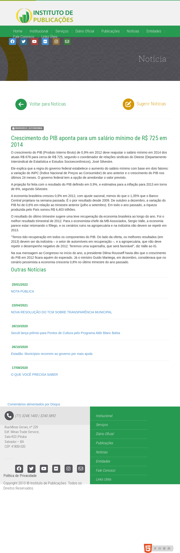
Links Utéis (103, 479)
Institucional (39, 31)
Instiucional (104, 416)
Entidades (154, 31)
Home (17, 31)
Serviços (61, 31)
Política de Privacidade (20, 475)
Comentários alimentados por (34, 404)
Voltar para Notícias (40, 104)
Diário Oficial (85, 31)
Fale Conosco (23, 36)
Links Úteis (49, 36)
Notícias (133, 31)
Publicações (110, 31)
